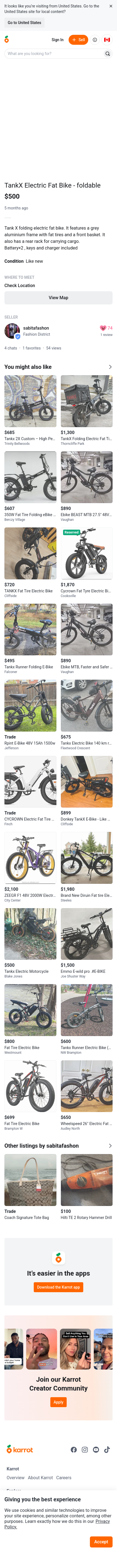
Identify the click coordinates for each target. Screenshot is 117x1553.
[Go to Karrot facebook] (74, 1449)
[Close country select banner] (111, 6)
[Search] (107, 53)
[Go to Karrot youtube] (96, 1449)
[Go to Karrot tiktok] (107, 1449)
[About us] (95, 40)
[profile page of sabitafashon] (12, 331)
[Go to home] (6, 40)
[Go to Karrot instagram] (85, 1449)
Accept (101, 1541)
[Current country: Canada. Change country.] (107, 39)
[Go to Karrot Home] (20, 1450)
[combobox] (54, 54)
